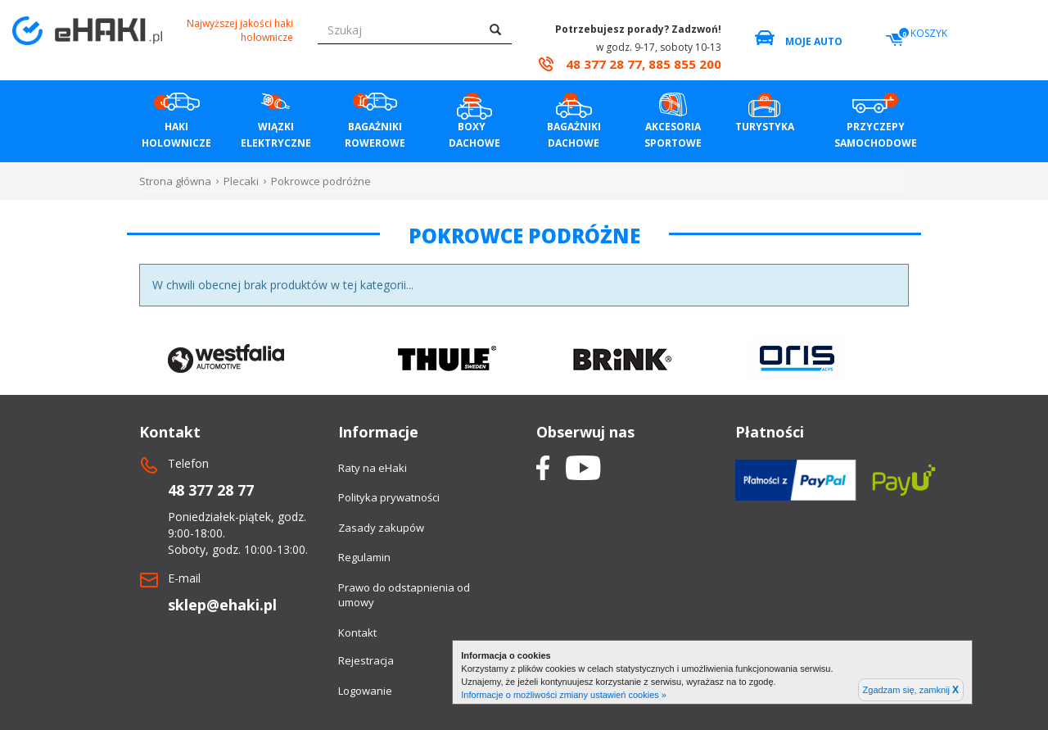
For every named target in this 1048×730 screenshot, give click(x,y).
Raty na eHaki (372, 467)
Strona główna (175, 181)
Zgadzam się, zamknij (911, 690)
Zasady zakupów (381, 527)
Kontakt (357, 632)
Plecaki (241, 181)
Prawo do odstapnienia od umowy (404, 595)
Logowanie (365, 690)
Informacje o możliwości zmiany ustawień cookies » (563, 695)
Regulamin (364, 557)
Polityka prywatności (389, 497)
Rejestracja (366, 660)
